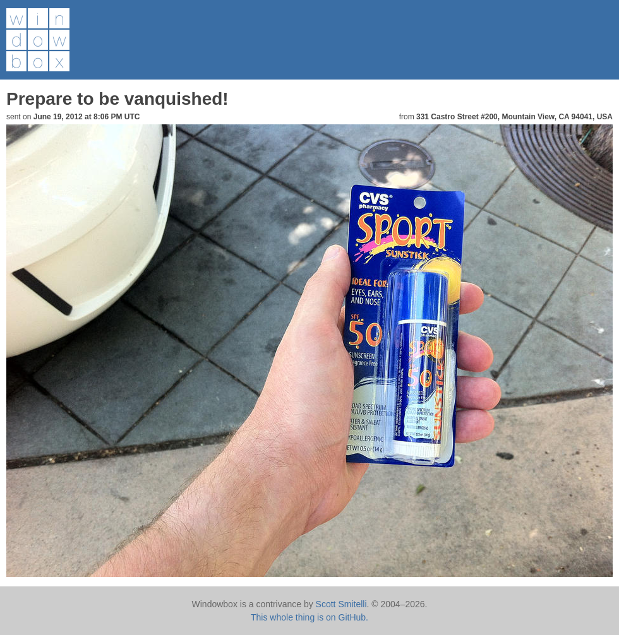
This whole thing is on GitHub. (309, 617)
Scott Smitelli (341, 604)
